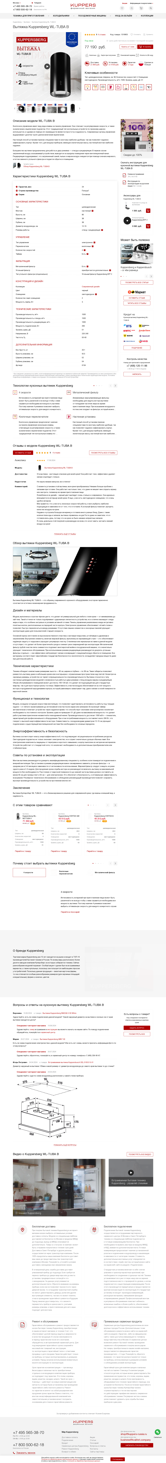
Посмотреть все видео (140, 1154)
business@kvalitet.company (136, 1440)
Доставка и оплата (70, 1437)
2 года (130, 65)
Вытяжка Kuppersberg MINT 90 (52, 1039)
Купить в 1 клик (128, 47)
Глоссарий (94, 1443)
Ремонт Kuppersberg (70, 1449)
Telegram (36, 3)
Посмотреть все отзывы (103, 453)
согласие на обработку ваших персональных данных (59, 1459)
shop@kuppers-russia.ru (134, 1434)
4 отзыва (101, 34)
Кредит (65, 1443)
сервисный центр (48, 1032)
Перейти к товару (23, 851)
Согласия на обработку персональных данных (84, 1461)
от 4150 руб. (114, 65)
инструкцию (52, 1029)
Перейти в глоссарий (70, 912)
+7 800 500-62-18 (22, 9)
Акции (124, 3)
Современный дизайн (91, 287)
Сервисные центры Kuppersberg (75, 1446)
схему (32, 1029)
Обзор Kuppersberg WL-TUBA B (36, 166)
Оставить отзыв (137, 298)
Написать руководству (137, 1445)
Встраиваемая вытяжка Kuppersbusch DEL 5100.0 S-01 (70, 1062)
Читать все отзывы (137, 303)
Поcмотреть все (137, 1034)
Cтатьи (93, 1440)
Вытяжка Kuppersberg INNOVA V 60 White (59, 1013)
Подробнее (137, 348)
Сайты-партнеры (97, 1452)
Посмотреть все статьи (136, 282)
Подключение (67, 1440)
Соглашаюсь (118, 1459)
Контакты (94, 1449)
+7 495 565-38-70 (22, 6)
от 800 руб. (95, 65)
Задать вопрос (136, 1028)
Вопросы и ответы (98, 1446)
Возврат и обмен (69, 1452)
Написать (136, 374)
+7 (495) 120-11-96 (137, 365)
